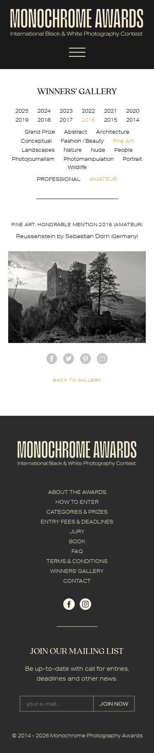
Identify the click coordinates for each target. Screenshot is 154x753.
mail (102, 358)
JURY (77, 531)
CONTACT (77, 580)
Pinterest (85, 358)
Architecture (112, 131)
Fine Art (123, 140)
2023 (66, 110)
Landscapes (38, 149)
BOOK (77, 541)
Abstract (75, 131)
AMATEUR (103, 179)
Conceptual (36, 140)
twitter (68, 358)
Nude (98, 149)
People (123, 149)
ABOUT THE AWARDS (77, 492)
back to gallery (77, 380)
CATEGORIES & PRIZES (77, 511)
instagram (85, 604)
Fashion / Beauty (82, 140)
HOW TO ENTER (77, 501)
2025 (21, 110)
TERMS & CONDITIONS (77, 561)
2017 (66, 119)
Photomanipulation (89, 158)
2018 (44, 119)
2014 (132, 119)
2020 (132, 110)
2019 (21, 119)
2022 (88, 110)
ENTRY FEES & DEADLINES (77, 521)
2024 (44, 110)
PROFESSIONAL (58, 179)
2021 (110, 110)
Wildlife (77, 167)
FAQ (77, 551)
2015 (110, 119)
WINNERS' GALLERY (77, 571)
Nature (73, 149)
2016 (88, 119)
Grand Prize (40, 131)
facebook (51, 358)
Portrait (132, 158)
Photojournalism (33, 158)
